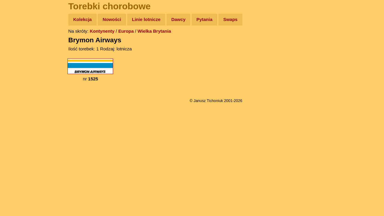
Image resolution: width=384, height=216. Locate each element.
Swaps (230, 19)
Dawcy (178, 19)
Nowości (112, 19)
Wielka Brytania (154, 31)
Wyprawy (20, 42)
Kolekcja (82, 19)
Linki (15, 112)
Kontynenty (102, 31)
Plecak (17, 100)
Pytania (204, 19)
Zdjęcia (18, 54)
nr (90, 69)
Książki (18, 77)
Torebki (18, 123)
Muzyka (18, 89)
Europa (126, 31)
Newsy (17, 65)
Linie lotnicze (146, 19)
